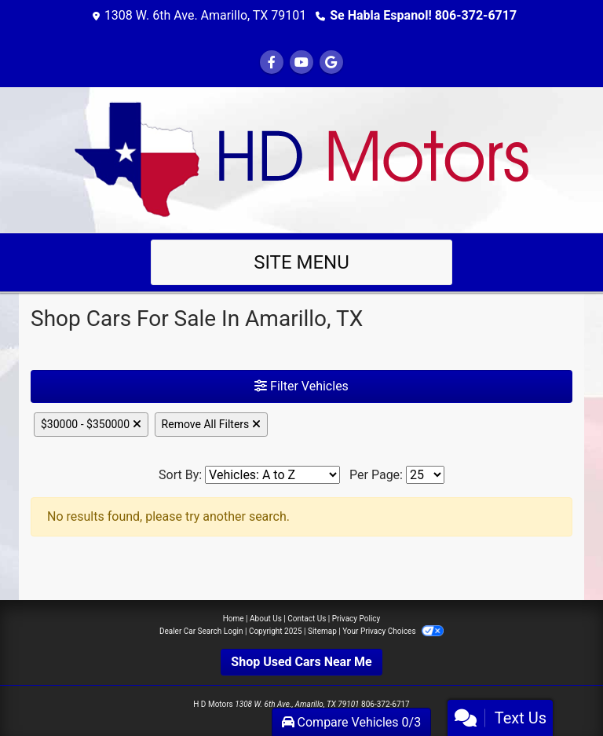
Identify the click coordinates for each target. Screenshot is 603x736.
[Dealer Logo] (301, 159)
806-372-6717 (385, 704)
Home (233, 618)
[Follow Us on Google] (331, 62)
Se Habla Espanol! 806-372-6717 (423, 15)
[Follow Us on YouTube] (301, 62)
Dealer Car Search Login (201, 631)
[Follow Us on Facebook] (271, 62)
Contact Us (306, 618)
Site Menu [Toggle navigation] (301, 262)
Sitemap (322, 631)
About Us (266, 618)
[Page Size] (425, 475)
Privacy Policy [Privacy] (356, 618)
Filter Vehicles (301, 386)
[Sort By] (272, 475)
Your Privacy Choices (393, 631)
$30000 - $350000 (91, 424)
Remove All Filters (211, 424)
